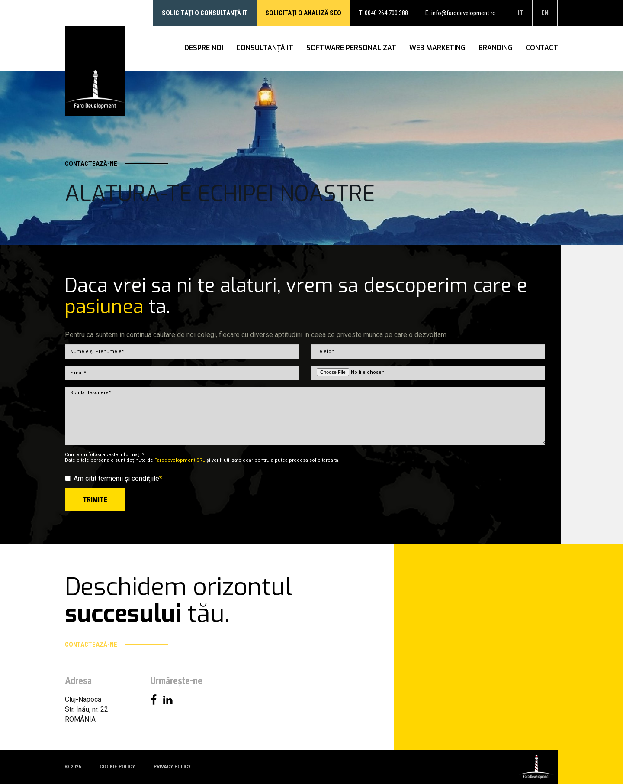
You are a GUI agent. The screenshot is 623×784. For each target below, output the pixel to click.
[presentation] (479, 505)
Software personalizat (351, 48)
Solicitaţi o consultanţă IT (205, 13)
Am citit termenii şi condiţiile (113, 478)
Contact (542, 48)
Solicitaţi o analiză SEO (303, 13)
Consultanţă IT (264, 48)
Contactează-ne (116, 164)
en (545, 13)
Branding (495, 48)
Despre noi (203, 48)
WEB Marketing (437, 48)
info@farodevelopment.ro (463, 13)
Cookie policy (117, 767)
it (520, 13)
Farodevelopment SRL (179, 460)
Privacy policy (172, 767)
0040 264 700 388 (386, 13)
